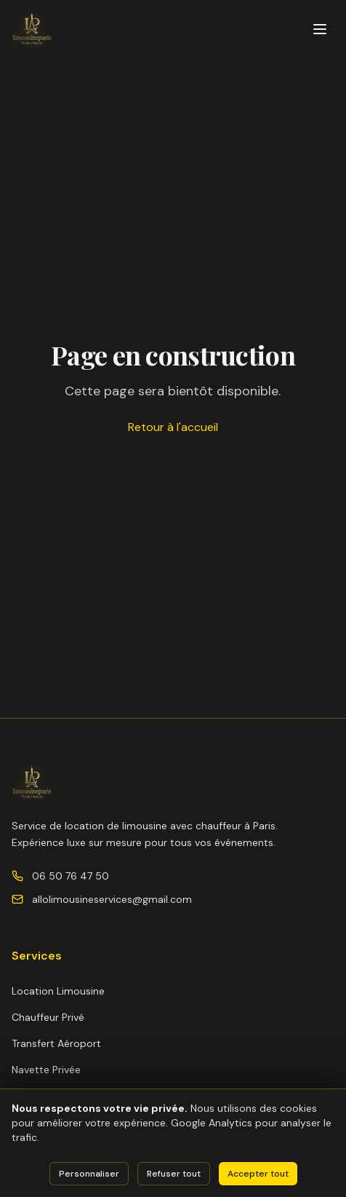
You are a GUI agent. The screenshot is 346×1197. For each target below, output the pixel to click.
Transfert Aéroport (56, 1043)
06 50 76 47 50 (70, 875)
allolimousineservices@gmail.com (112, 899)
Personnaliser (89, 1174)
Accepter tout (258, 1174)
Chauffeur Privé (48, 1017)
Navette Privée (46, 1069)
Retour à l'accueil (173, 427)
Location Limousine (58, 991)
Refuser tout (174, 1174)
